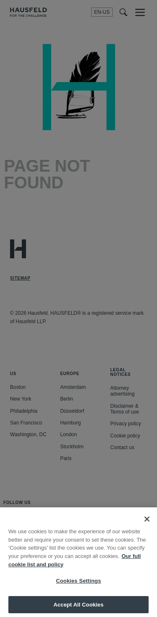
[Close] (147, 523)
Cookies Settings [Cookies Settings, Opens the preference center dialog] (78, 585)
